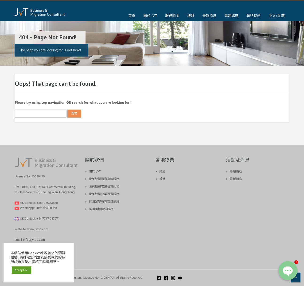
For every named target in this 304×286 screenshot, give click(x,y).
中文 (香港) (277, 15)
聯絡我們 (253, 15)
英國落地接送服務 (101, 209)
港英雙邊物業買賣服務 (104, 194)
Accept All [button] (21, 270)
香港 (162, 179)
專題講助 (236, 171)
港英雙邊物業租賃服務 (104, 186)
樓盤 (190, 15)
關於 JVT (150, 15)
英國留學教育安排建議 (104, 201)
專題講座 (231, 15)
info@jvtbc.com (34, 239)
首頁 (131, 15)
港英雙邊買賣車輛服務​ (104, 179)
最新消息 (209, 15)
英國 (162, 171)
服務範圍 (172, 15)
